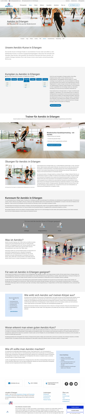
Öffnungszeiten (23, 5)
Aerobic (44, 38)
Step (7, 85)
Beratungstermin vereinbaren (54, 145)
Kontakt (64, 394)
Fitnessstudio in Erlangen (21, 394)
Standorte (68, 0)
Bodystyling (58, 38)
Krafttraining (46, 394)
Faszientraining (51, 38)
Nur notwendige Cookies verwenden (75, 405)
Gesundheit (49, 5)
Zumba (36, 38)
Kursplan (22, 38)
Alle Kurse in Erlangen (55, 105)
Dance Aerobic (44, 86)
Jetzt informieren (14, 311)
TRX (40, 38)
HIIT (63, 38)
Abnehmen (56, 5)
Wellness (42, 5)
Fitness (35, 5)
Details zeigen (63, 411)
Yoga (27, 38)
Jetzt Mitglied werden (74, 5)
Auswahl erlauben (75, 401)
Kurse (30, 5)
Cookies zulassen (75, 398)
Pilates (31, 38)
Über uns (63, 5)
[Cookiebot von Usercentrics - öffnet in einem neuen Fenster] (7, 412)
